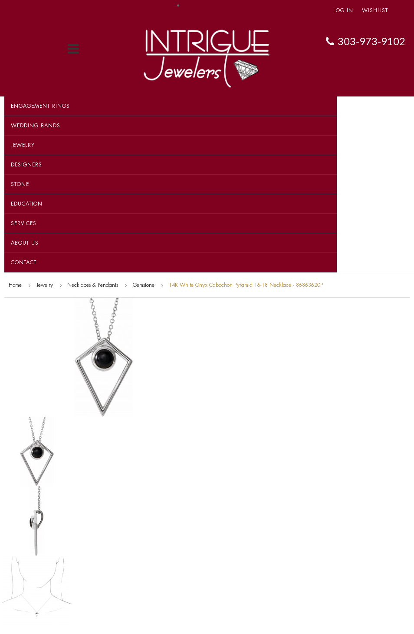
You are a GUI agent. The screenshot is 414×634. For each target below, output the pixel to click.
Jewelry (23, 145)
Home (15, 285)
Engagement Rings (40, 106)
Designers (26, 164)
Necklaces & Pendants (92, 285)
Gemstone (143, 285)
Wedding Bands (35, 125)
